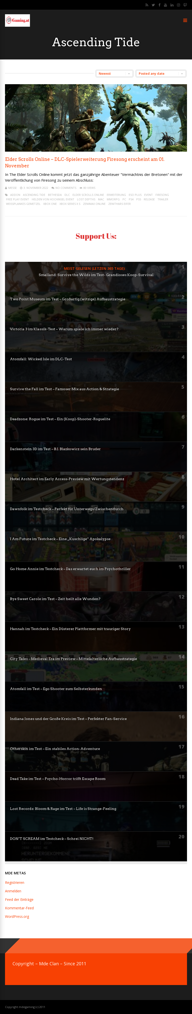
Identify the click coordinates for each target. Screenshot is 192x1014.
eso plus (135, 194)
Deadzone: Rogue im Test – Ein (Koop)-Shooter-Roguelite (60, 419)
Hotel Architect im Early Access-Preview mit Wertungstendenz (67, 479)
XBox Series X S (70, 203)
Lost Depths (86, 199)
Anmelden (13, 891)
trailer (163, 199)
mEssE (12, 188)
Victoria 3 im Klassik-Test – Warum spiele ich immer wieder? (64, 329)
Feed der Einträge (19, 899)
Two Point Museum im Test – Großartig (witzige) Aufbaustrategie (67, 299)
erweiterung (116, 194)
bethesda (55, 194)
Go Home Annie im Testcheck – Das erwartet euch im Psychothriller (70, 569)
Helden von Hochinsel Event (53, 199)
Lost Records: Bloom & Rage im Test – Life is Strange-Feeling (63, 809)
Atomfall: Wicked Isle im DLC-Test (41, 359)
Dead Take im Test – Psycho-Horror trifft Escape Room (58, 779)
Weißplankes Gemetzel (23, 203)
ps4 (131, 199)
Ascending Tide (34, 194)
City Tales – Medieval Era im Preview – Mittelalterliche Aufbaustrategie (73, 659)
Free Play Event (17, 199)
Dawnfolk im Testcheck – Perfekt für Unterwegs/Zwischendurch (67, 509)
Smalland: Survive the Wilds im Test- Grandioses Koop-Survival (96, 275)
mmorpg (113, 199)
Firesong (162, 194)
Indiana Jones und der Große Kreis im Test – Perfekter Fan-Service (68, 719)
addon (15, 194)
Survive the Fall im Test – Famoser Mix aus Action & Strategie (64, 389)
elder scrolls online (88, 194)
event (148, 194)
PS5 (138, 199)
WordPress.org (17, 916)
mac (101, 199)
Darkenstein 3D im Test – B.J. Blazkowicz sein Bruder (55, 449)
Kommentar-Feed (19, 908)
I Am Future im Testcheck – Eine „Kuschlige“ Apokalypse (60, 539)
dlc (67, 194)
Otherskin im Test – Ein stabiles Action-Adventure (55, 749)
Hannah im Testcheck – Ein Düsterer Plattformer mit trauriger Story (70, 629)
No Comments (66, 188)
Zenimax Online (94, 203)
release (149, 199)
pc (124, 199)
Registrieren (14, 882)
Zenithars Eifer (119, 203)
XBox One (50, 203)
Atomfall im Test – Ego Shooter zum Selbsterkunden (56, 689)
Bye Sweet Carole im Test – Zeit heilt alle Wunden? (55, 599)
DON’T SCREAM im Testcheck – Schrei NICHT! (52, 839)
